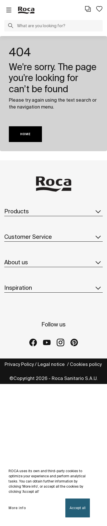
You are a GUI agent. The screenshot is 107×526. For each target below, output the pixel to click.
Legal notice (52, 364)
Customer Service (53, 236)
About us (53, 262)
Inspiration (53, 287)
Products (53, 211)
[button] (10, 26)
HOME (25, 134)
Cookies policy (86, 364)
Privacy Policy (19, 364)
